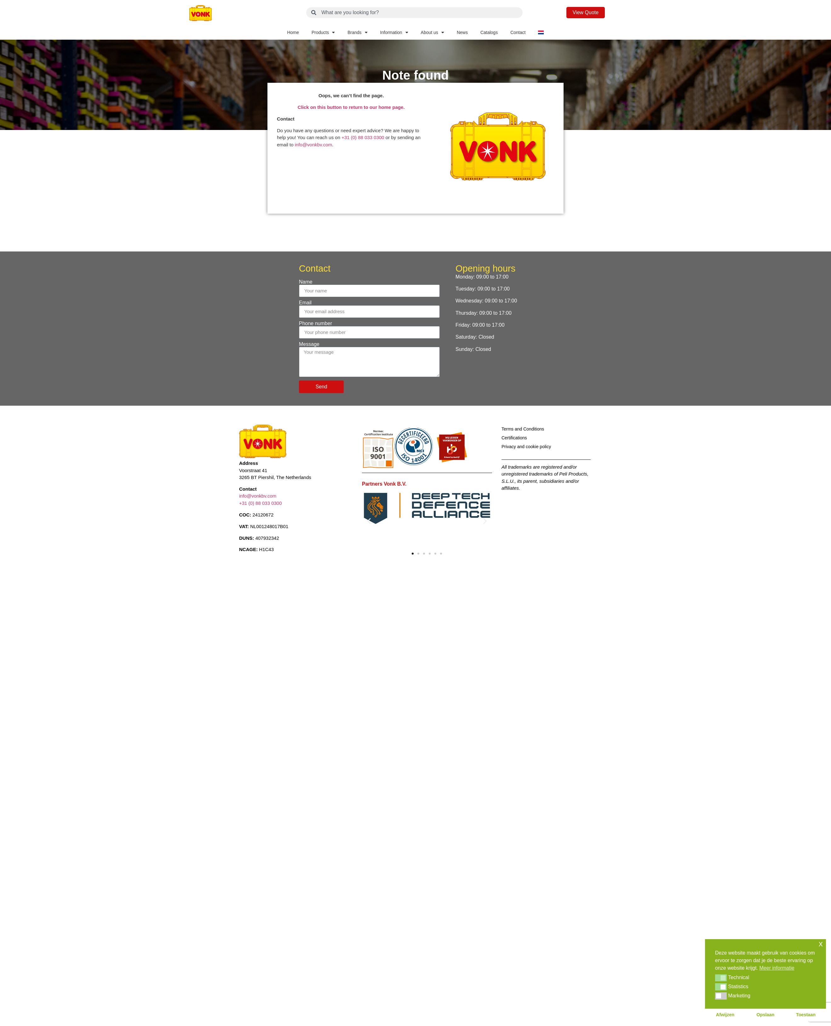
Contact (517, 32)
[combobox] (414, 12)
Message (309, 344)
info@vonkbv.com (313, 144)
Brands (357, 32)
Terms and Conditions (522, 428)
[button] (369, 521)
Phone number (315, 323)
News (462, 32)
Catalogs (489, 32)
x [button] (821, 944)
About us (432, 32)
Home (293, 32)
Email (305, 302)
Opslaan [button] (766, 1014)
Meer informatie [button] (776, 968)
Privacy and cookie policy (526, 446)
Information (394, 32)
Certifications (514, 437)
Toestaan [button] (806, 1014)
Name (305, 282)
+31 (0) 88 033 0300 (362, 137)
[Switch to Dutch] (541, 32)
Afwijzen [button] (725, 1014)
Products (323, 32)
